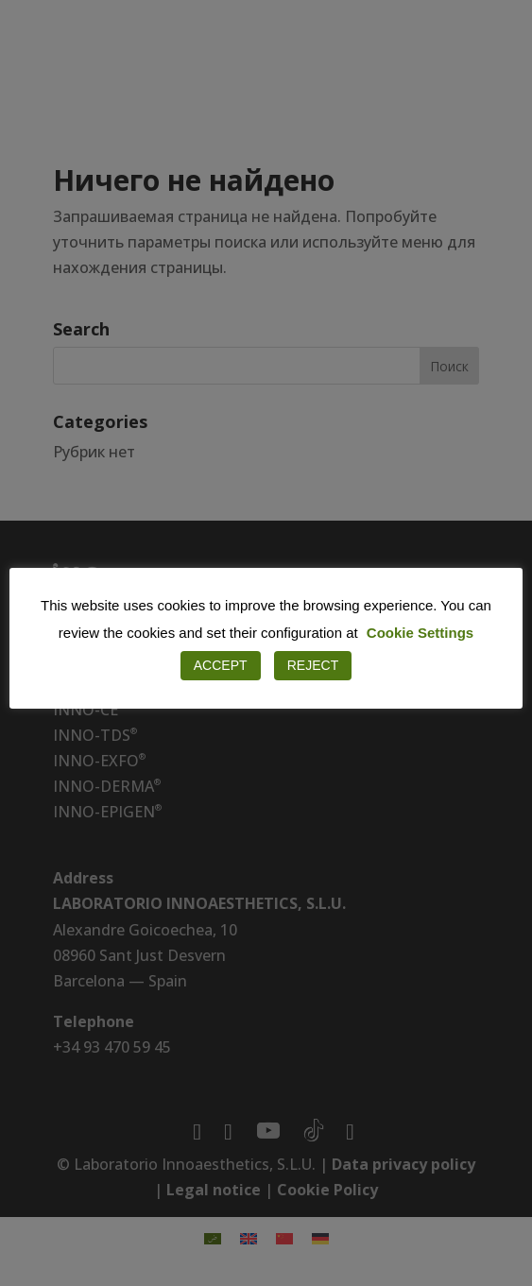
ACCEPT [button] (221, 665)
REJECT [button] (312, 665)
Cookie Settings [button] (420, 633)
